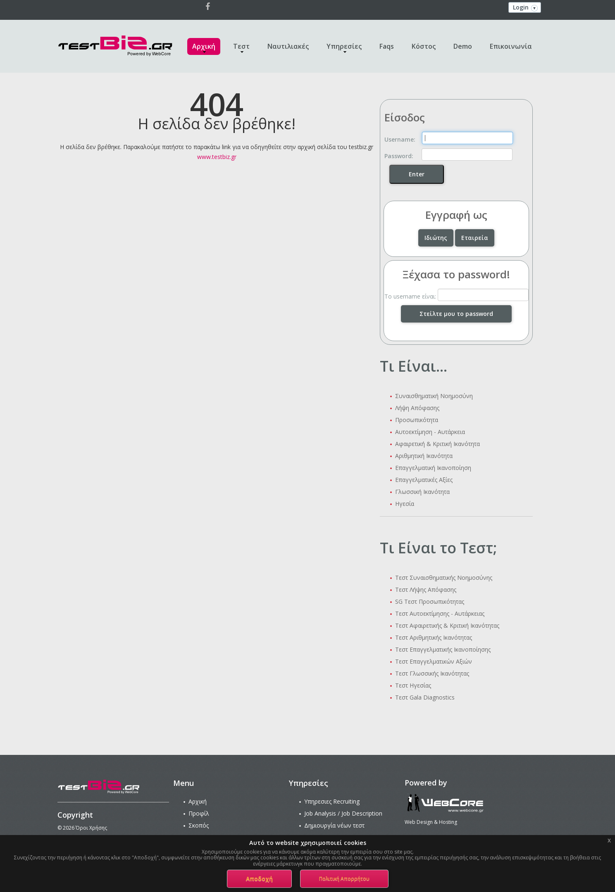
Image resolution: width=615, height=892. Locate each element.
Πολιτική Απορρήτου (344, 878)
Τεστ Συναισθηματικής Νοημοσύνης (443, 577)
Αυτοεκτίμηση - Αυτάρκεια (430, 432)
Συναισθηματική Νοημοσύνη (434, 396)
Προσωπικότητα (416, 420)
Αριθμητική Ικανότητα (424, 456)
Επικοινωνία (511, 46)
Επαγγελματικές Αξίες (424, 480)
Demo (462, 46)
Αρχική (203, 46)
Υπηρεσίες (344, 46)
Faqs (386, 46)
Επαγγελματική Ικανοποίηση (433, 468)
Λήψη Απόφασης (417, 408)
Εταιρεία (474, 238)
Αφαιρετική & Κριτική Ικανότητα (437, 444)
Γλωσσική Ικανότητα (422, 492)
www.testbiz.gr (216, 157)
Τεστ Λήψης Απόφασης (425, 589)
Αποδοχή (259, 879)
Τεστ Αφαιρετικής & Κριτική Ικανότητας (447, 625)
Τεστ (241, 46)
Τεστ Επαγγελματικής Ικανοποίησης (443, 649)
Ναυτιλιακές (288, 46)
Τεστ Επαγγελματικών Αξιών (433, 661)
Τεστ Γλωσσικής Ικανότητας (432, 673)
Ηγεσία (404, 504)
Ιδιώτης (435, 238)
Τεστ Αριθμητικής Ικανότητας (433, 637)
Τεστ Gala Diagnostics (425, 697)
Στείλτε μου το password (456, 314)
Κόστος (424, 46)
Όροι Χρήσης (91, 827)
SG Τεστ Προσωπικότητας (429, 601)
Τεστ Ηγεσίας (413, 685)
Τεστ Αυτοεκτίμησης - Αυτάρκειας (439, 613)
